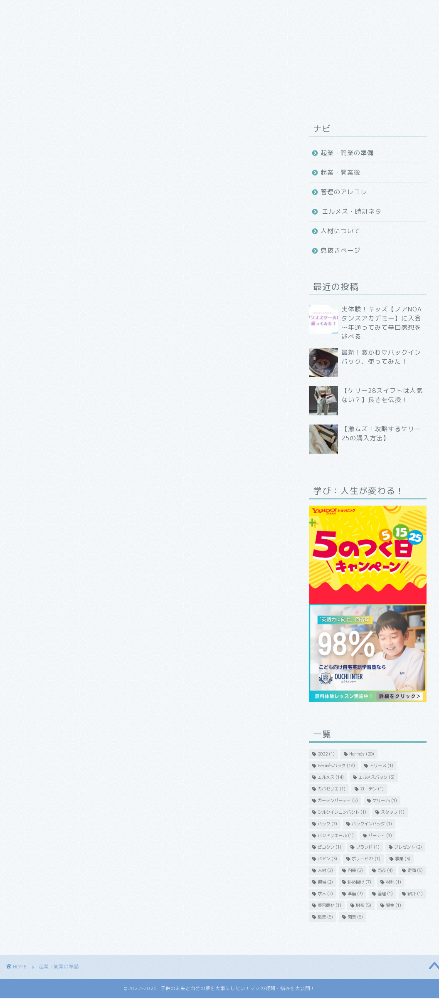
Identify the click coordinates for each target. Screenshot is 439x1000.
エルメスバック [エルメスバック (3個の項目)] (376, 777)
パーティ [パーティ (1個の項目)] (380, 835)
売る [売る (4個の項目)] (385, 870)
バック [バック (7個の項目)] (327, 824)
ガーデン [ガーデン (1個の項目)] (372, 789)
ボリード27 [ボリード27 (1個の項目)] (366, 859)
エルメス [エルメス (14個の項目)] (331, 777)
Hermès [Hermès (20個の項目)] (361, 754)
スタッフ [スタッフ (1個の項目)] (392, 812)
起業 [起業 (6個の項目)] (325, 917)
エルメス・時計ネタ (352, 211)
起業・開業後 (340, 172)
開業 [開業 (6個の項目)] (355, 917)
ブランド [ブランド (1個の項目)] (368, 847)
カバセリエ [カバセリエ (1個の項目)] (331, 789)
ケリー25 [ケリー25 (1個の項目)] (384, 800)
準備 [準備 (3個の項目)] (355, 893)
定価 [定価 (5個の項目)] (415, 870)
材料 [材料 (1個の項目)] (393, 882)
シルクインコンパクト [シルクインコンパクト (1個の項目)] (342, 812)
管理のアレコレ (344, 192)
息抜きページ (340, 250)
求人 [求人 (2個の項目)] (325, 893)
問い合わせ (291, 10)
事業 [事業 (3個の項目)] (402, 859)
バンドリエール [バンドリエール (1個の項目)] (336, 835)
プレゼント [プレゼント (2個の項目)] (408, 847)
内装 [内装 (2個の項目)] (355, 870)
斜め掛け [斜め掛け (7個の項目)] (359, 882)
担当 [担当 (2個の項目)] (325, 882)
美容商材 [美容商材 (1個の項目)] (329, 905)
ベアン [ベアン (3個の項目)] (327, 859)
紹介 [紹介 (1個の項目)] (415, 893)
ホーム (91, 10)
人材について (340, 231)
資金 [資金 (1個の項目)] (393, 905)
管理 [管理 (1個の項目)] (385, 893)
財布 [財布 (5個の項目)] (363, 905)
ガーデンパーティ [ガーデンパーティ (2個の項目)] (338, 800)
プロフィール (194, 10)
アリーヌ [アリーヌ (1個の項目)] (381, 765)
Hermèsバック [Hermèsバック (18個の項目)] (336, 765)
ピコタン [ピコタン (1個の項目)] (329, 847)
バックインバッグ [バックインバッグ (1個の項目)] (372, 824)
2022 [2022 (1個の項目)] (326, 754)
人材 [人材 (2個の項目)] (325, 870)
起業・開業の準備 (347, 152)
